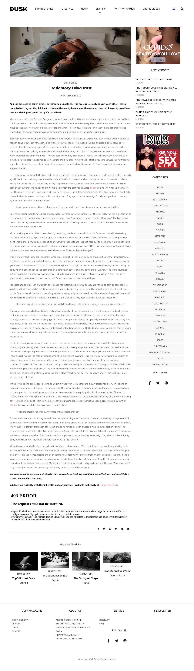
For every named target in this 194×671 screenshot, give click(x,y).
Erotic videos (151, 9)
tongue (13, 405)
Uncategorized (160, 364)
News (84, 9)
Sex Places (160, 315)
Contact (104, 620)
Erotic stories (44, 9)
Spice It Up (160, 334)
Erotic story (160, 199)
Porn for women (124, 9)
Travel (160, 358)
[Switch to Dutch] (174, 8)
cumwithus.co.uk (108, 485)
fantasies (48, 128)
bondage (94, 188)
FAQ (101, 623)
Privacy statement (67, 635)
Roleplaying (160, 291)
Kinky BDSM (159, 242)
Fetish (160, 218)
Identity (160, 230)
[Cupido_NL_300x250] (158, 63)
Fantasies (160, 212)
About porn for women (70, 623)
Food (160, 224)
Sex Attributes (160, 303)
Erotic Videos (160, 206)
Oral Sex (160, 273)
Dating (160, 193)
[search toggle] (182, 9)
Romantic (160, 297)
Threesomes (160, 346)
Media (160, 261)
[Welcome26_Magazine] (158, 170)
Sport (160, 340)
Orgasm (160, 279)
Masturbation (160, 254)
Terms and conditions (69, 638)
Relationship (160, 285)
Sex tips (101, 9)
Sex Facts (160, 309)
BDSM (160, 187)
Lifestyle (67, 9)
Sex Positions (160, 322)
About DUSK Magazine (68, 620)
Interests (160, 236)
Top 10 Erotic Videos (160, 352)
